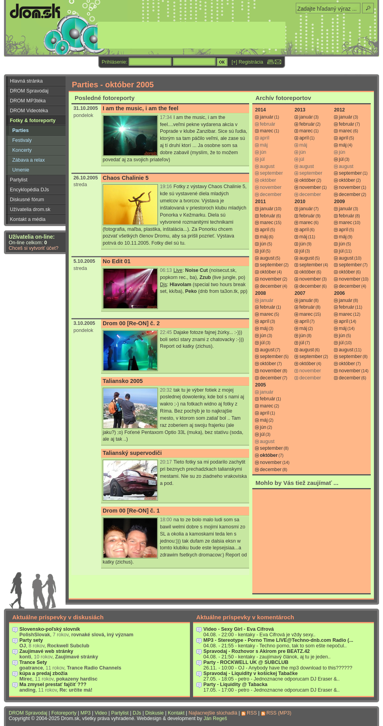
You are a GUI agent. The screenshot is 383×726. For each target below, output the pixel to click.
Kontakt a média (27, 219)
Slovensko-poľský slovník (49, 629)
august (267, 258)
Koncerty (22, 150)
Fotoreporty (64, 713)
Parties (20, 130)
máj (343, 145)
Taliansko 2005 (123, 381)
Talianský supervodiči (132, 453)
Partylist (18, 180)
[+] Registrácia (247, 62)
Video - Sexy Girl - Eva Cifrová (238, 629)
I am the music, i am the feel (140, 108)
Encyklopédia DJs (29, 189)
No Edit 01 (117, 261)
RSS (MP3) (279, 713)
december (349, 194)
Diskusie (154, 713)
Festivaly (22, 140)
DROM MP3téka (28, 101)
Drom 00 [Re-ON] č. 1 (131, 510)
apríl (304, 138)
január (266, 117)
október (307, 180)
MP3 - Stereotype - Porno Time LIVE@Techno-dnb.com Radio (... (278, 640)
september (350, 173)
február (307, 124)
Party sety (31, 640)
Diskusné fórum (27, 199)
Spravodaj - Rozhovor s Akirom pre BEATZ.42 (256, 651)
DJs (137, 713)
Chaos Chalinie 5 (125, 178)
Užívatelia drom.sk (30, 209)
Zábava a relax (28, 160)
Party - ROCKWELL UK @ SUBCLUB (246, 662)
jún (263, 244)
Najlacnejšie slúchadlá (212, 713)
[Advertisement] (311, 541)
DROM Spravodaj (29, 91)
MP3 (86, 713)
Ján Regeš (215, 718)
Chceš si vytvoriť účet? (33, 248)
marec (266, 131)
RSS (252, 713)
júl (341, 159)
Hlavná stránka (26, 81)
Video (101, 713)
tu (182, 243)
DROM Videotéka (29, 110)
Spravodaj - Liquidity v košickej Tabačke (250, 673)
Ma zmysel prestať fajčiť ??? (52, 684)
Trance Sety (33, 662)
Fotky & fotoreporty (33, 120)
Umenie (20, 170)
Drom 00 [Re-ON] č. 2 (131, 323)
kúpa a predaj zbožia (43, 673)
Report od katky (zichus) (186, 346)
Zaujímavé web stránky (46, 651)
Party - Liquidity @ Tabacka (235, 684)
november (310, 187)
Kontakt (176, 713)
